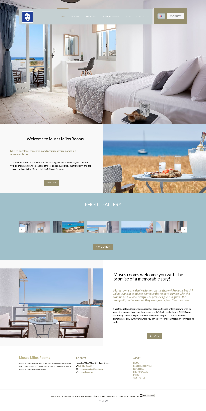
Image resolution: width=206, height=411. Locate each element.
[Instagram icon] (103, 400)
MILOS (136, 375)
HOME (136, 363)
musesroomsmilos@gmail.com (90, 369)
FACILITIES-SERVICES (142, 366)
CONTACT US (139, 378)
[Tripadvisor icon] (106, 400)
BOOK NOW (175, 16)
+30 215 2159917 (86, 366)
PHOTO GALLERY (140, 372)
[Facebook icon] (100, 400)
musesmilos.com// (85, 372)
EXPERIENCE (138, 369)
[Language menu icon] (161, 16)
